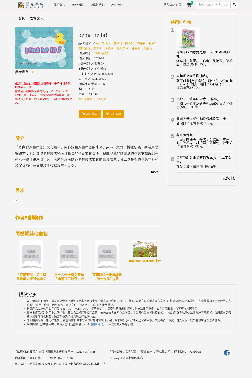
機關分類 (98, 4)
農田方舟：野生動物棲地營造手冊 (201, 118)
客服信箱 (195, 351)
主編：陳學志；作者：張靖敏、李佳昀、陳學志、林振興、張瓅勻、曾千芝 (204, 141)
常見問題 (131, 351)
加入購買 (90, 113)
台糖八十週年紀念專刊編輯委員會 (201, 104)
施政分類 (78, 4)
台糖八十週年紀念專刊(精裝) (197, 99)
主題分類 (58, 4)
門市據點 (180, 351)
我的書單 (113, 113)
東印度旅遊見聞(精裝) (192, 76)
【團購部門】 (97, 324)
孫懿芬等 (183, 167)
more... (156, 172)
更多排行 (229, 178)
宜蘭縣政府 (101, 53)
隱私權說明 (163, 351)
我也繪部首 (184, 135)
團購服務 (146, 351)
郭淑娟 (181, 123)
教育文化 (37, 18)
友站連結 (118, 4)
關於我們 (116, 351)
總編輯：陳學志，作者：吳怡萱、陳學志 (204, 62)
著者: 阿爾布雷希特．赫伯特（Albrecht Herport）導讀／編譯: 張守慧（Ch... (204, 82)
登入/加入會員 (172, 4)
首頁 (21, 18)
